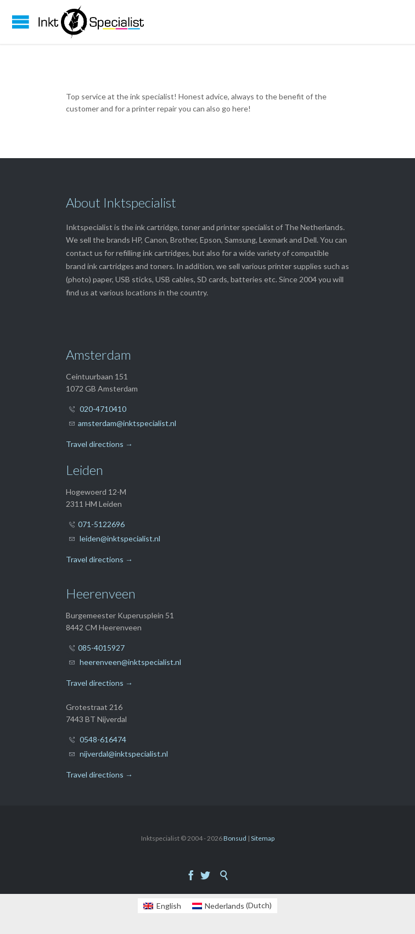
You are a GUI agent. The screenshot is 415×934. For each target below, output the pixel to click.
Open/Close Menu (20, 21)
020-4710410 (103, 408)
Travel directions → (99, 444)
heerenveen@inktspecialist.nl (130, 662)
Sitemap (262, 838)
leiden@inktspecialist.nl (120, 538)
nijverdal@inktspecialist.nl (124, 753)
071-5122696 (101, 524)
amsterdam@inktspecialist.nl (127, 423)
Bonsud (234, 838)
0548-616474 (103, 739)
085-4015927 (101, 647)
